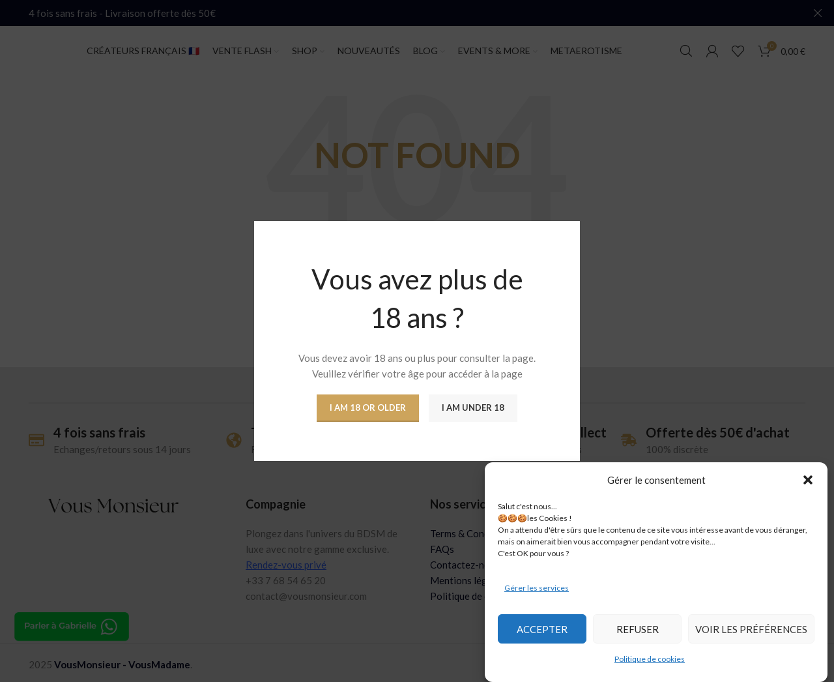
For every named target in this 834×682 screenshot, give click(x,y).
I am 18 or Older (368, 407)
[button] (807, 479)
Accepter (542, 629)
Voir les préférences (751, 629)
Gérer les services (536, 588)
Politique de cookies (649, 659)
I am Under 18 (473, 407)
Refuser (637, 629)
